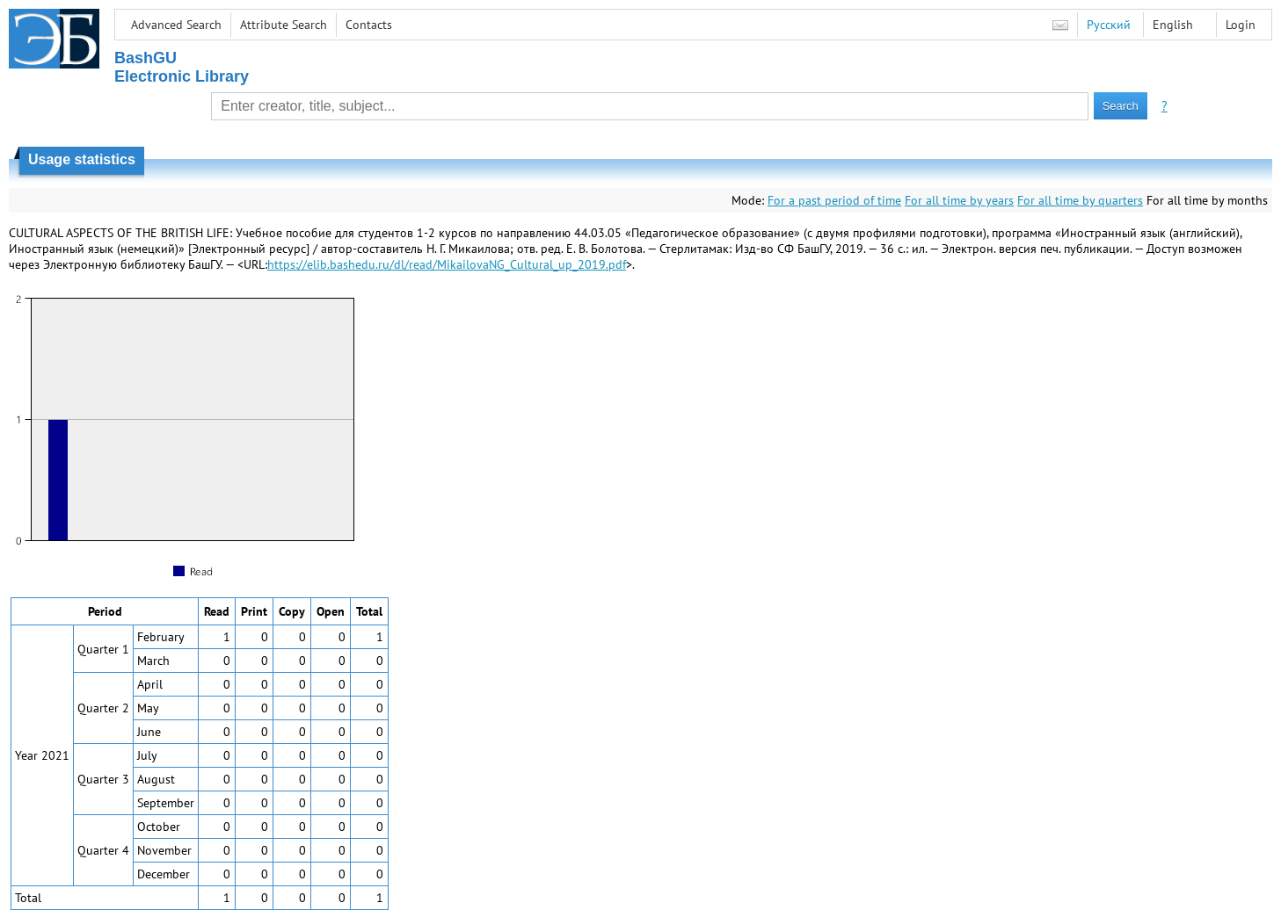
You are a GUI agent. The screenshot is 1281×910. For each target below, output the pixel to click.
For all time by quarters (1080, 200)
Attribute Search (283, 24)
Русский (1109, 24)
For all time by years (959, 200)
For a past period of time (834, 200)
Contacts (369, 24)
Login (1241, 24)
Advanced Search (176, 24)
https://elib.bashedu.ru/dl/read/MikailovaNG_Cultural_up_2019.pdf (446, 264)
